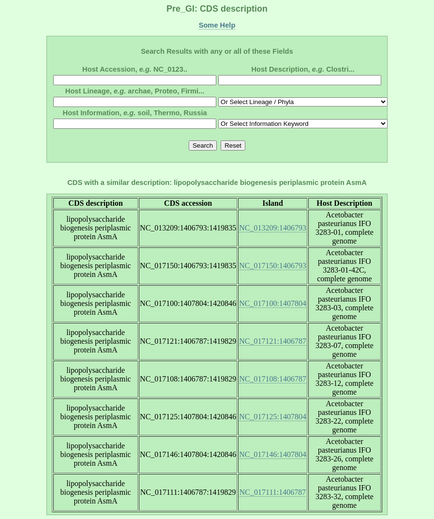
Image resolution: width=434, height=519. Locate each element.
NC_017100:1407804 (272, 303)
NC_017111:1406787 (272, 492)
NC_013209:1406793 (272, 228)
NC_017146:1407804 (272, 454)
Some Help (217, 25)
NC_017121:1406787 (272, 341)
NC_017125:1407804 (272, 416)
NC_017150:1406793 (272, 265)
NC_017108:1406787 (272, 379)
